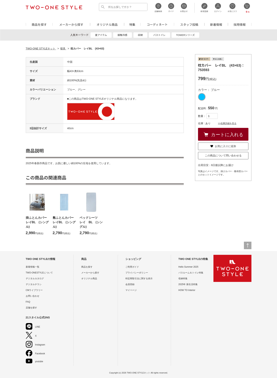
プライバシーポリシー (136, 272)
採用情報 (240, 24)
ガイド (171, 7)
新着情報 (216, 24)
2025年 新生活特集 (188, 284)
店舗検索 (158, 7)
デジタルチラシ (34, 284)
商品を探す (39, 24)
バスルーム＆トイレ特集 (190, 272)
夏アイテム (101, 35)
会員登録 (129, 284)
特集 (132, 24)
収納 (140, 35)
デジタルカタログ (35, 278)
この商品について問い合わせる (223, 155)
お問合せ (184, 7)
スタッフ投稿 (189, 24)
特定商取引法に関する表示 (139, 278)
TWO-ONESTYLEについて (39, 272)
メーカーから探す (71, 24)
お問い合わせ (32, 296)
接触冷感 (122, 35)
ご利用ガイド (132, 267)
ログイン (218, 7)
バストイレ (159, 35)
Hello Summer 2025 (188, 267)
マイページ (131, 290)
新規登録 (204, 7)
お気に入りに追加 (223, 146)
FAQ (28, 302)
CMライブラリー (34, 290)
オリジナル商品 (107, 24)
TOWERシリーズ (185, 35)
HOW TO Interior (186, 290)
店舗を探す (31, 307)
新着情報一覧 (32, 267)
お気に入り (232, 7)
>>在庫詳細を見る (227, 123)
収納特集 (182, 278)
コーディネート (157, 24)
